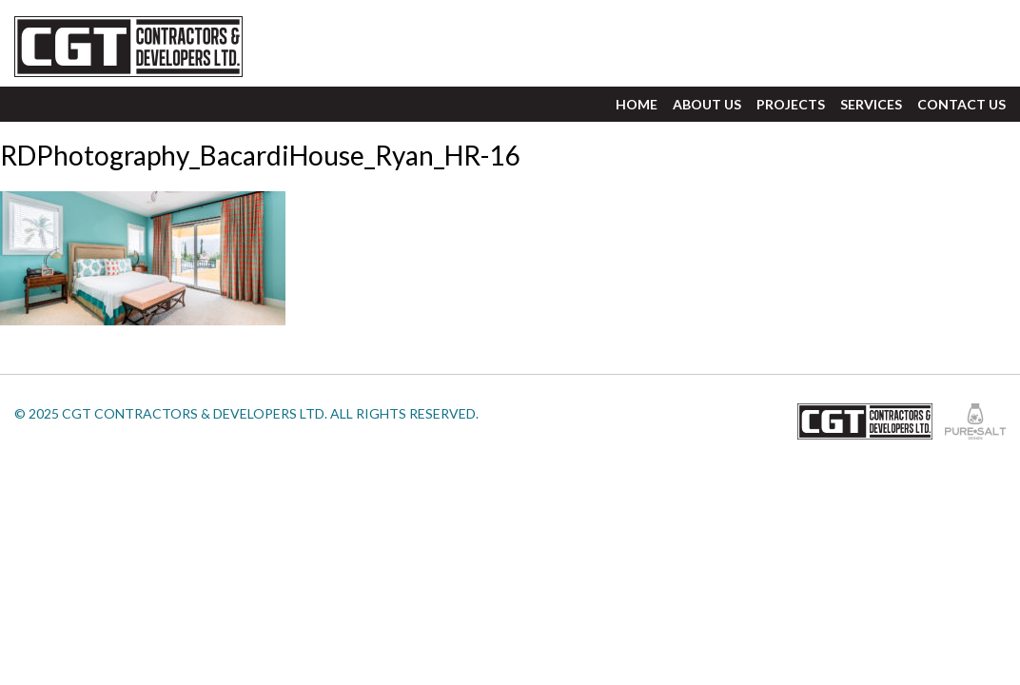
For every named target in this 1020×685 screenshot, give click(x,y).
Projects (790, 104)
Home (636, 104)
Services (871, 104)
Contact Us (961, 104)
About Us (707, 104)
